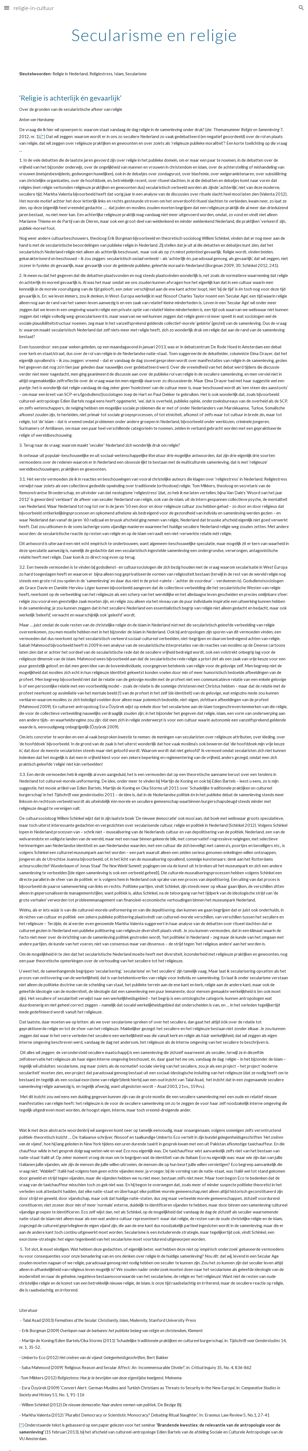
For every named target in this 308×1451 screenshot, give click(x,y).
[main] (154, 34)
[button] (6, 7)
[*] (43, 136)
